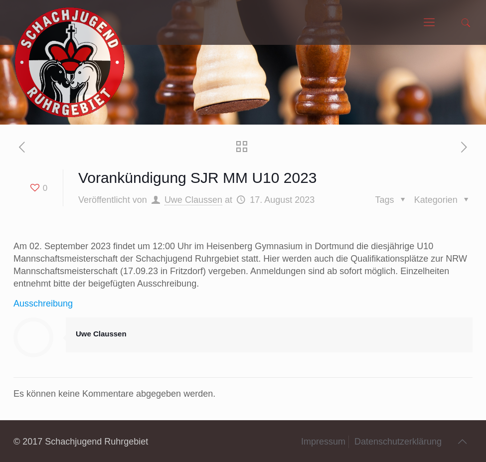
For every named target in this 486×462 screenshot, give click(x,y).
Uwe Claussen (193, 200)
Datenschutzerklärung (398, 442)
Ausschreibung (43, 303)
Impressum (323, 442)
